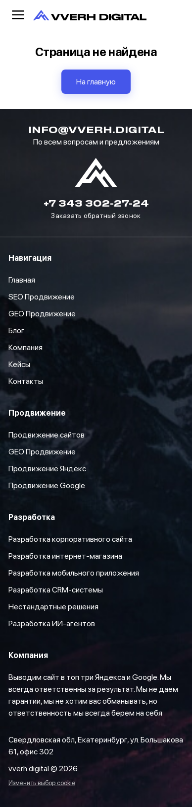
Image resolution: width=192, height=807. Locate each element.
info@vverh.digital (96, 129)
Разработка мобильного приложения (73, 573)
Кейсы (19, 364)
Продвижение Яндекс (47, 468)
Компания (25, 347)
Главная (21, 280)
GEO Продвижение (42, 451)
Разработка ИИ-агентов (51, 623)
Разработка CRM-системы (55, 589)
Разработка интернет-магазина (65, 556)
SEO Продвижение (41, 296)
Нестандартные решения (53, 606)
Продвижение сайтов (46, 435)
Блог (16, 330)
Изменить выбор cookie (41, 783)
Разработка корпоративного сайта (70, 539)
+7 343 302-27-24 (96, 203)
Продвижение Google (46, 485)
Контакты (25, 381)
